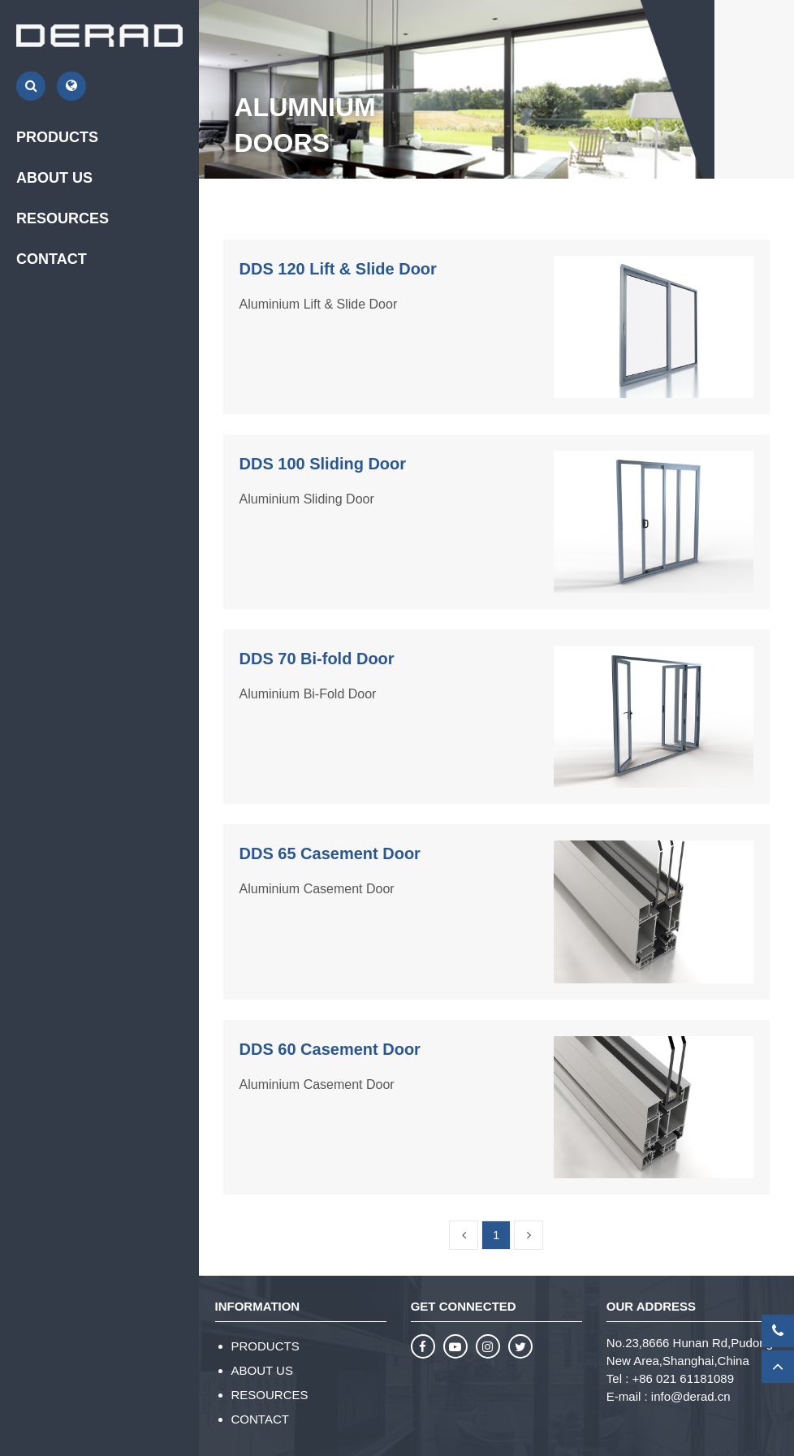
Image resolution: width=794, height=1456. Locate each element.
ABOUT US (262, 1370)
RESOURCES (270, 1395)
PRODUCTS (265, 1346)
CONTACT (51, 259)
